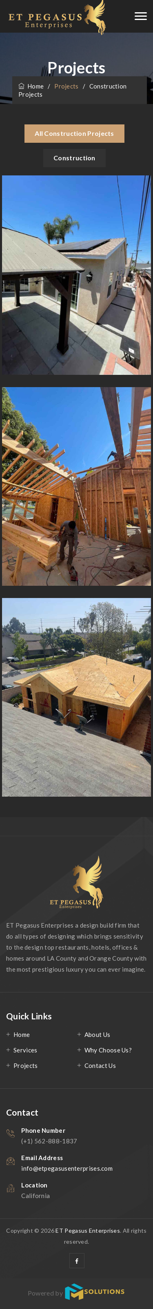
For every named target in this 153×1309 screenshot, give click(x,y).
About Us (97, 1034)
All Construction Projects (74, 133)
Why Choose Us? (108, 1050)
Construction (74, 158)
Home (31, 86)
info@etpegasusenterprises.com (67, 1168)
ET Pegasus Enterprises (87, 1230)
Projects (25, 1065)
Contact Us (100, 1065)
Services (25, 1050)
